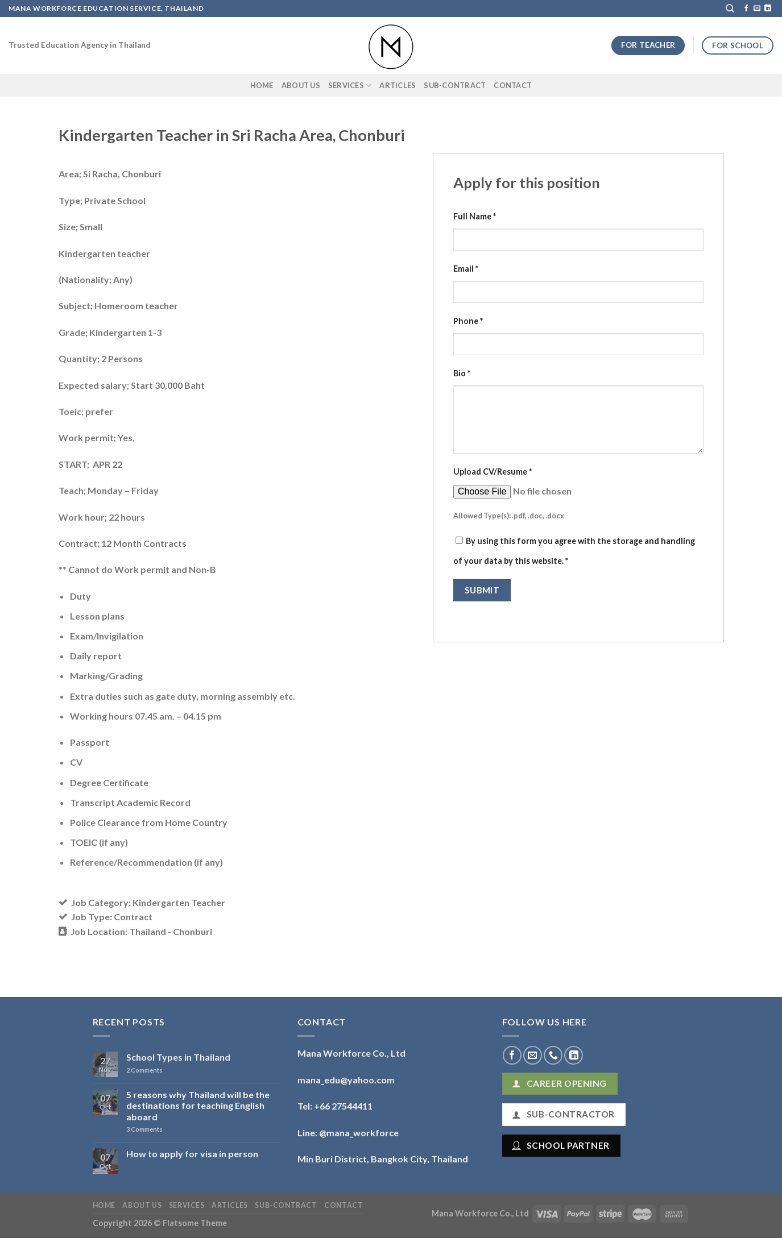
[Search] (730, 8)
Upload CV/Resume (492, 471)
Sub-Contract (455, 85)
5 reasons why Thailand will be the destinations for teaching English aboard (198, 1105)
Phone (468, 321)
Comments (144, 1070)
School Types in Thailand (178, 1057)
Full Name (474, 216)
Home (262, 85)
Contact (513, 85)
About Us (301, 85)
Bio (461, 373)
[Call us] (553, 1055)
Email (465, 268)
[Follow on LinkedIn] (767, 9)
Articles (397, 85)
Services (350, 85)
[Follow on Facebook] (746, 9)
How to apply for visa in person (192, 1153)
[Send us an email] (757, 9)
